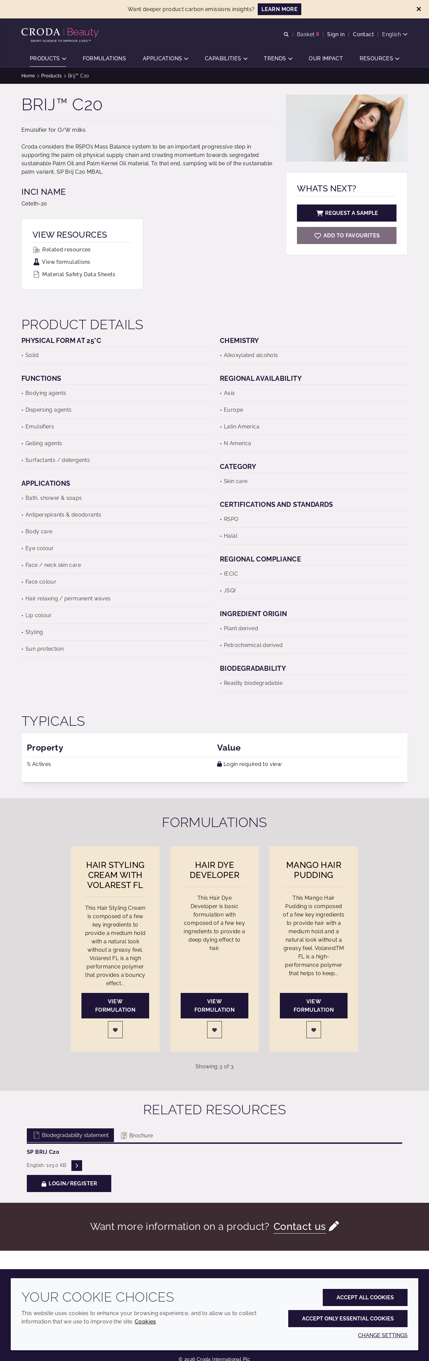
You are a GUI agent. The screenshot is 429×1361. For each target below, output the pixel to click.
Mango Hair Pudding (313, 870)
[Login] (115, 1029)
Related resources (62, 249)
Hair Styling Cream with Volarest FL (115, 875)
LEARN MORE (279, 9)
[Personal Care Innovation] (60, 33)
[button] (48, 59)
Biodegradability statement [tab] (70, 1135)
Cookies (145, 1321)
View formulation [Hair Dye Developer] (214, 1005)
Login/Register (69, 1183)
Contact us (299, 1226)
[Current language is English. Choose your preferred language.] (395, 34)
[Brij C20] (346, 235)
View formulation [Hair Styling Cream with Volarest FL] (115, 1005)
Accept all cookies (365, 1297)
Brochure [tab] (136, 1135)
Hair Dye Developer (214, 870)
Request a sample (347, 213)
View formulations (61, 262)
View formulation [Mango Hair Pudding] (314, 1005)
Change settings (383, 1335)
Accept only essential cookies (348, 1318)
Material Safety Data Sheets (74, 274)
